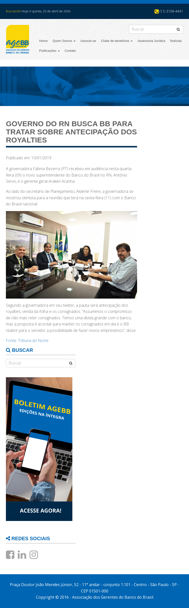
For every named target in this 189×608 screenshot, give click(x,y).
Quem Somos (64, 41)
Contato (70, 51)
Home (43, 41)
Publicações (49, 51)
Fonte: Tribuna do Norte (27, 340)
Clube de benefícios (117, 41)
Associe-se (88, 41)
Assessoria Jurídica (151, 41)
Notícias (176, 41)
